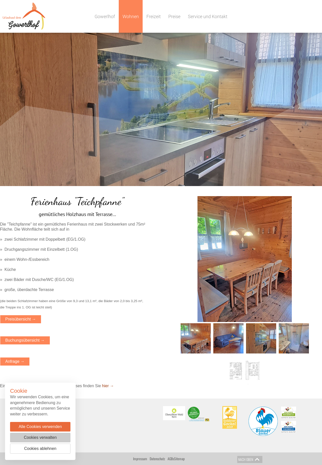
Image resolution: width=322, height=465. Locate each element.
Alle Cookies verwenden (40, 426)
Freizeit (153, 16)
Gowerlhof (105, 16)
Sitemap (179, 458)
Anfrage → (14, 361)
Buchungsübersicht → (25, 340)
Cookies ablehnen (40, 448)
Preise (174, 16)
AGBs (171, 458)
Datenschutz (157, 458)
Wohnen (131, 16)
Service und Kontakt (207, 16)
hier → (108, 386)
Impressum (140, 458)
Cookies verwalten (40, 437)
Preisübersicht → (20, 319)
